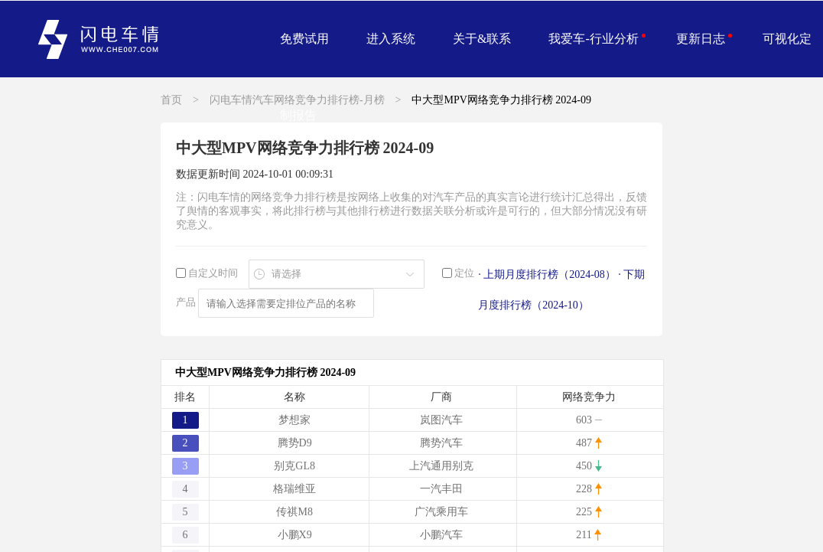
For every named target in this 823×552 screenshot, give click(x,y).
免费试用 (304, 38)
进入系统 (390, 38)
